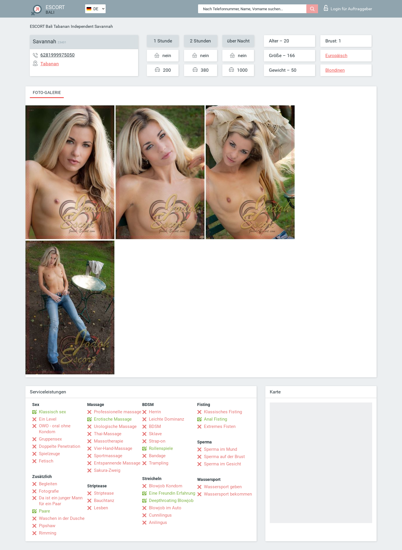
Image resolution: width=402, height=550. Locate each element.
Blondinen (335, 70)
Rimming (47, 533)
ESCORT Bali (41, 26)
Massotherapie (108, 441)
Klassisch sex (52, 411)
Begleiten (48, 483)
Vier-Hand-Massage (113, 448)
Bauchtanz (104, 500)
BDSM (155, 426)
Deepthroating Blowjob (171, 500)
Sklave (155, 433)
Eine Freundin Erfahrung (172, 493)
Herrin (155, 411)
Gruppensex (50, 439)
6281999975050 (57, 55)
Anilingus (158, 522)
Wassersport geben (223, 486)
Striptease (104, 493)
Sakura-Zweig (107, 470)
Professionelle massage (117, 411)
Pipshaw (47, 525)
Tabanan (62, 26)
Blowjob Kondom (165, 486)
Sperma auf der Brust (224, 456)
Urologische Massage (115, 426)
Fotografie (49, 491)
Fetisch (46, 461)
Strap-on (157, 441)
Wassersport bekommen (228, 494)
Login (348, 8)
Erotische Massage (113, 419)
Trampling (158, 463)
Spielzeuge (49, 453)
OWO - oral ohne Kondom (55, 428)
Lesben (101, 507)
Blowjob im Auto (165, 507)
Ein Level (47, 419)
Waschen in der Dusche (62, 518)
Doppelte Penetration (59, 446)
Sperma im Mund (220, 449)
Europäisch (336, 55)
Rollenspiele (161, 448)
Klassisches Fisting (223, 411)
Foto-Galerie (47, 92)
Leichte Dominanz (166, 419)
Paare (44, 511)
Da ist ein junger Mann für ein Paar (61, 500)
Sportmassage (108, 455)
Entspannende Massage (117, 463)
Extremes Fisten (220, 426)
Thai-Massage (107, 433)
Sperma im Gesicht (222, 464)
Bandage (157, 455)
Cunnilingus (160, 515)
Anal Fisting (215, 419)
